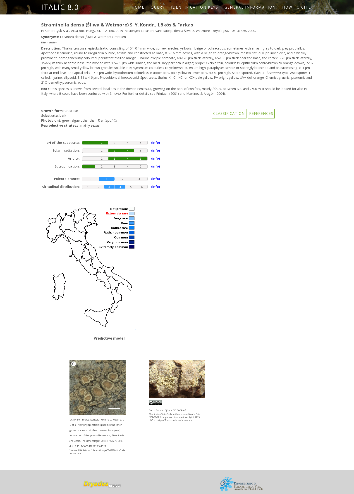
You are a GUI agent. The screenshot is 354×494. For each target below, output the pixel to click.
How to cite (296, 7)
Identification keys (194, 7)
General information (250, 7)
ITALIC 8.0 (60, 7)
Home (138, 7)
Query (158, 7)
